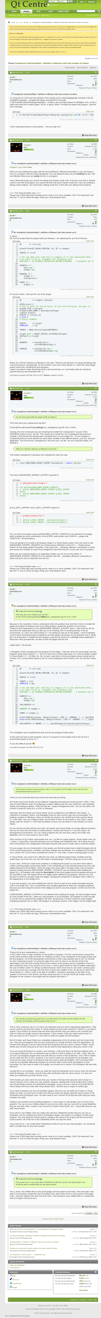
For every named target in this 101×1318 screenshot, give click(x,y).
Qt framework (57, 37)
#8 (96, 991)
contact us (63, 52)
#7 (96, 928)
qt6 (16, 1266)
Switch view (90, 111)
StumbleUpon (17, 1284)
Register (91, 2)
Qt (19, 22)
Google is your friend (19, 167)
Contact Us (74, 1300)
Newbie (26, 22)
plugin (12, 1266)
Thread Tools (69, 67)
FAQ (18, 15)
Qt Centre (12, 37)
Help (82, 2)
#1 (96, 72)
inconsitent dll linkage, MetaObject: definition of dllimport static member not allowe (37, 1236)
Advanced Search (92, 15)
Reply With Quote (89, 135)
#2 (96, 140)
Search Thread (81, 67)
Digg (14, 1276)
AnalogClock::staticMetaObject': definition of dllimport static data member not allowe (52, 63)
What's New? (63, 11)
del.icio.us (16, 1280)
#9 (96, 1153)
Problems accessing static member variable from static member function (33, 1249)
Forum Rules (83, 1291)
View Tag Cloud (15, 1268)
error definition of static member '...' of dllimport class (27, 1255)
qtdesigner (21, 1266)
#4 (96, 388)
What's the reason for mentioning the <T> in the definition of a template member (36, 1230)
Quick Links (45, 15)
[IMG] (81, 1282)
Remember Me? (52, 5)
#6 (96, 761)
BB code (82, 1276)
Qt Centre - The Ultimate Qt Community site (57, 1314)
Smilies (81, 1279)
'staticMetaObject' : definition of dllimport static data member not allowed (34, 1243)
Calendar (24, 15)
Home (14, 11)
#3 (96, 211)
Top (96, 1214)
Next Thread (59, 1220)
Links (50, 11)
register (46, 39)
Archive (90, 1300)
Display (92, 67)
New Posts (12, 15)
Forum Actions (33, 15)
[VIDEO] (82, 1285)
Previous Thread (48, 1220)
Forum (26, 11)
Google (15, 1288)
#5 (96, 584)
